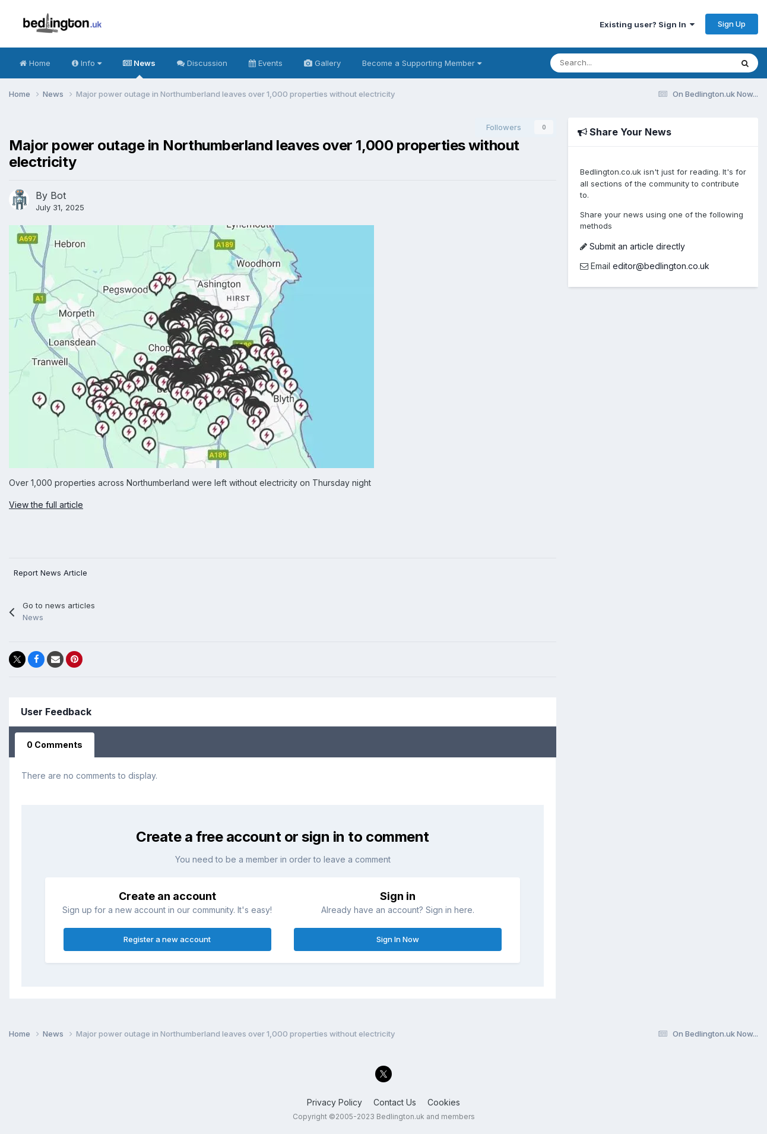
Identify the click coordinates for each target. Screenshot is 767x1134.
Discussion (202, 63)
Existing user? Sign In (647, 24)
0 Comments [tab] (55, 745)
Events (266, 63)
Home (35, 63)
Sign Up (732, 24)
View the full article (46, 505)
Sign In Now (397, 939)
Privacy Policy (334, 1102)
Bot (58, 195)
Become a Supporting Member (421, 63)
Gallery (322, 63)
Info (87, 63)
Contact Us (394, 1102)
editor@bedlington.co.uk (661, 266)
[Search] (599, 62)
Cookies (443, 1102)
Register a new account (167, 939)
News (139, 68)
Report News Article (50, 572)
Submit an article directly (637, 246)
